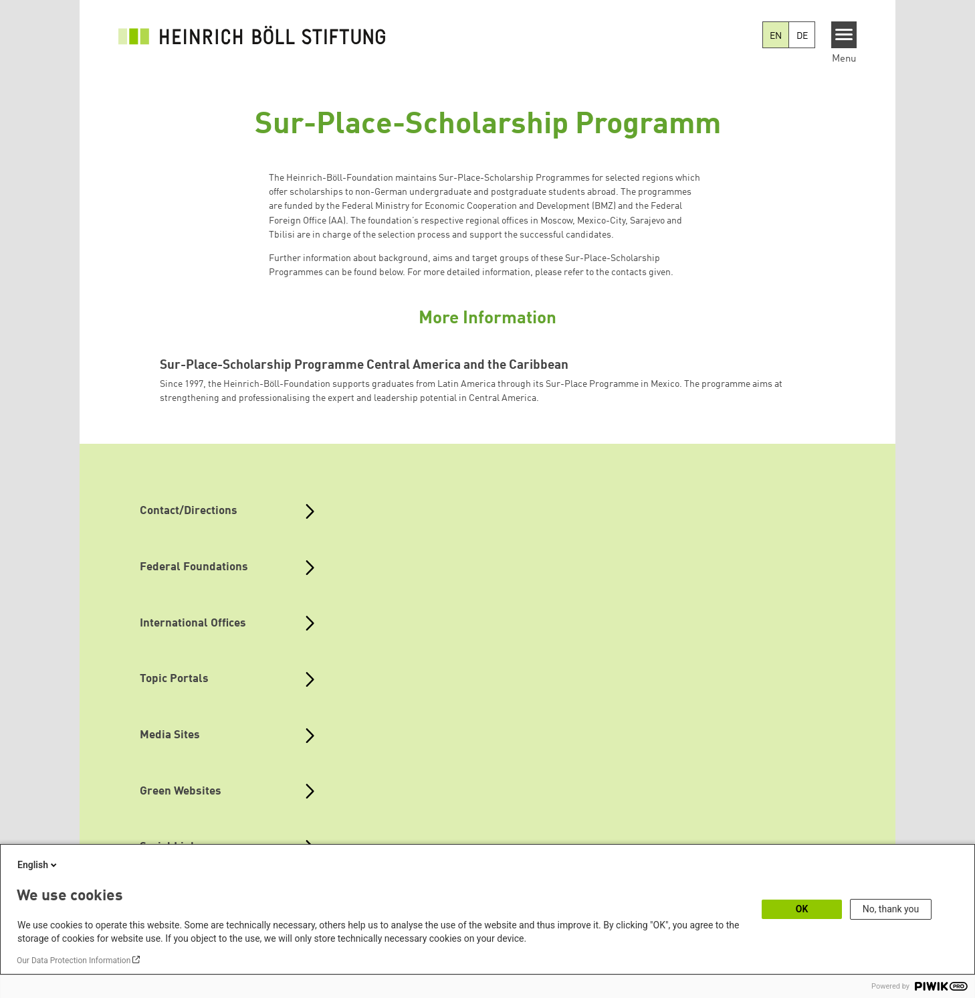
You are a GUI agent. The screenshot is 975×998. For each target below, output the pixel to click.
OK (802, 909)
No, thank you (891, 909)
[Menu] (844, 34)
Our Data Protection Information (73, 960)
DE (802, 36)
